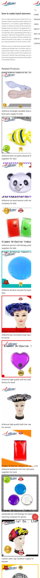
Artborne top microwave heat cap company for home (20, 336)
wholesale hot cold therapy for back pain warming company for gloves (19, 515)
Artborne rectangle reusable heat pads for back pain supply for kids (19, 112)
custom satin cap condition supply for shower (18, 560)
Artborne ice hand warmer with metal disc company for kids (19, 201)
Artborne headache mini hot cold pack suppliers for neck (18, 470)
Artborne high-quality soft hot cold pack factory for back (18, 381)
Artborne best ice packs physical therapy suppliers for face (19, 157)
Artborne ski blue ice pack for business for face (20, 291)
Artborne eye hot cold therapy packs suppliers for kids (17, 246)
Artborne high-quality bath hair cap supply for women (19, 425)
